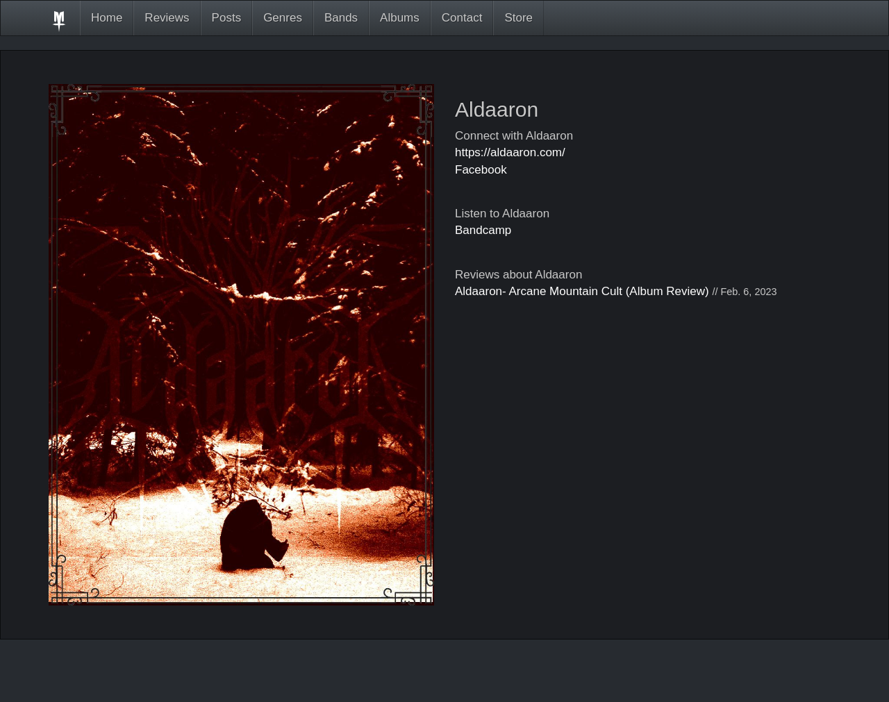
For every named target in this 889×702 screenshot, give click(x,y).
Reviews (166, 17)
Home (106, 17)
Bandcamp (483, 230)
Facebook (481, 169)
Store (518, 17)
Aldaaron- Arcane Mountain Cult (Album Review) (582, 291)
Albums (399, 17)
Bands (341, 17)
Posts (227, 17)
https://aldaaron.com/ (510, 152)
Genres (282, 17)
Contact (462, 17)
